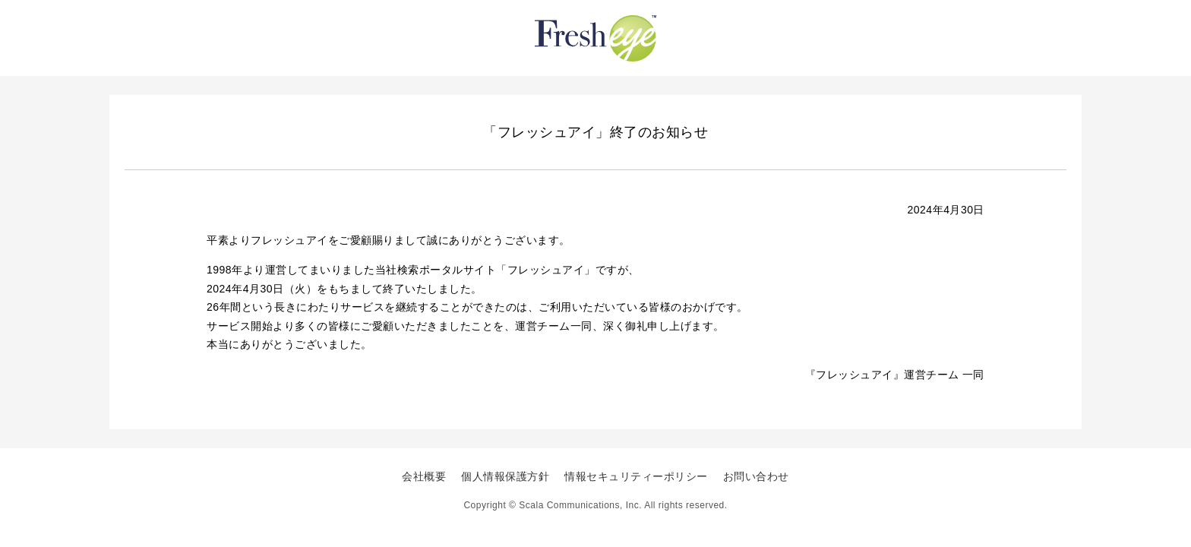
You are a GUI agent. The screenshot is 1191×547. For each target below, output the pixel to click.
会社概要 (424, 476)
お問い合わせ (756, 476)
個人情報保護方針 (505, 476)
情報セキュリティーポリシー (636, 476)
